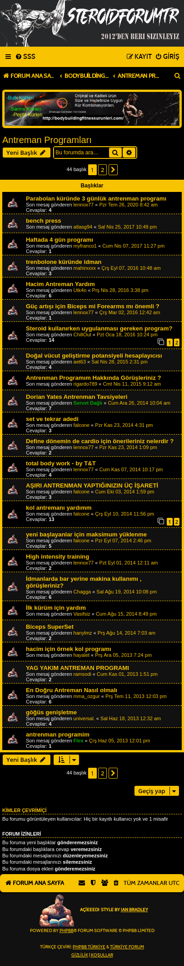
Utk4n (80, 290)
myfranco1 (85, 246)
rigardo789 (86, 384)
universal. (84, 718)
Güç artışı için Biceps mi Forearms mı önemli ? (92, 306)
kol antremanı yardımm (58, 507)
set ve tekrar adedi (52, 419)
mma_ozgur (87, 696)
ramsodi (82, 674)
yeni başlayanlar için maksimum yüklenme (86, 534)
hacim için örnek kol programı (68, 649)
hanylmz (83, 633)
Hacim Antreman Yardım (60, 284)
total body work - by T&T (61, 463)
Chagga (82, 591)
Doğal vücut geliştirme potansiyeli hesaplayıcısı (94, 355)
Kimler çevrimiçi (24, 810)
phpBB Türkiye (89, 947)
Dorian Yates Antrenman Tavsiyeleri (76, 396)
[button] (113, 169)
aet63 (80, 361)
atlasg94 (83, 227)
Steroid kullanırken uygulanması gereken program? (99, 328)
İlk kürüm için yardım (56, 607)
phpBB (67, 930)
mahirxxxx (85, 268)
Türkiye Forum (127, 947)
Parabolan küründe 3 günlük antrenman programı (96, 198)
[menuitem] (25, 57)
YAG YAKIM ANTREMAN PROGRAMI (77, 668)
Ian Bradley (134, 910)
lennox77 (84, 204)
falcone (82, 425)
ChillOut (82, 334)
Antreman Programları (47, 140)
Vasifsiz (82, 614)
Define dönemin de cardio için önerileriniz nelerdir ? (100, 441)
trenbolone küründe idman (63, 261)
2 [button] (102, 170)
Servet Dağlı (88, 403)
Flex (79, 740)
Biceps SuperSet (50, 626)
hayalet (82, 655)
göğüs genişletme (51, 712)
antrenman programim (58, 734)
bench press (43, 220)
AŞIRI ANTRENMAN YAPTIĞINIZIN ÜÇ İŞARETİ (92, 485)
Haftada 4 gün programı (59, 239)
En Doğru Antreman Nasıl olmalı (71, 690)
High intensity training (57, 556)
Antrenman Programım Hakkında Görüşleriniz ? (93, 377)
